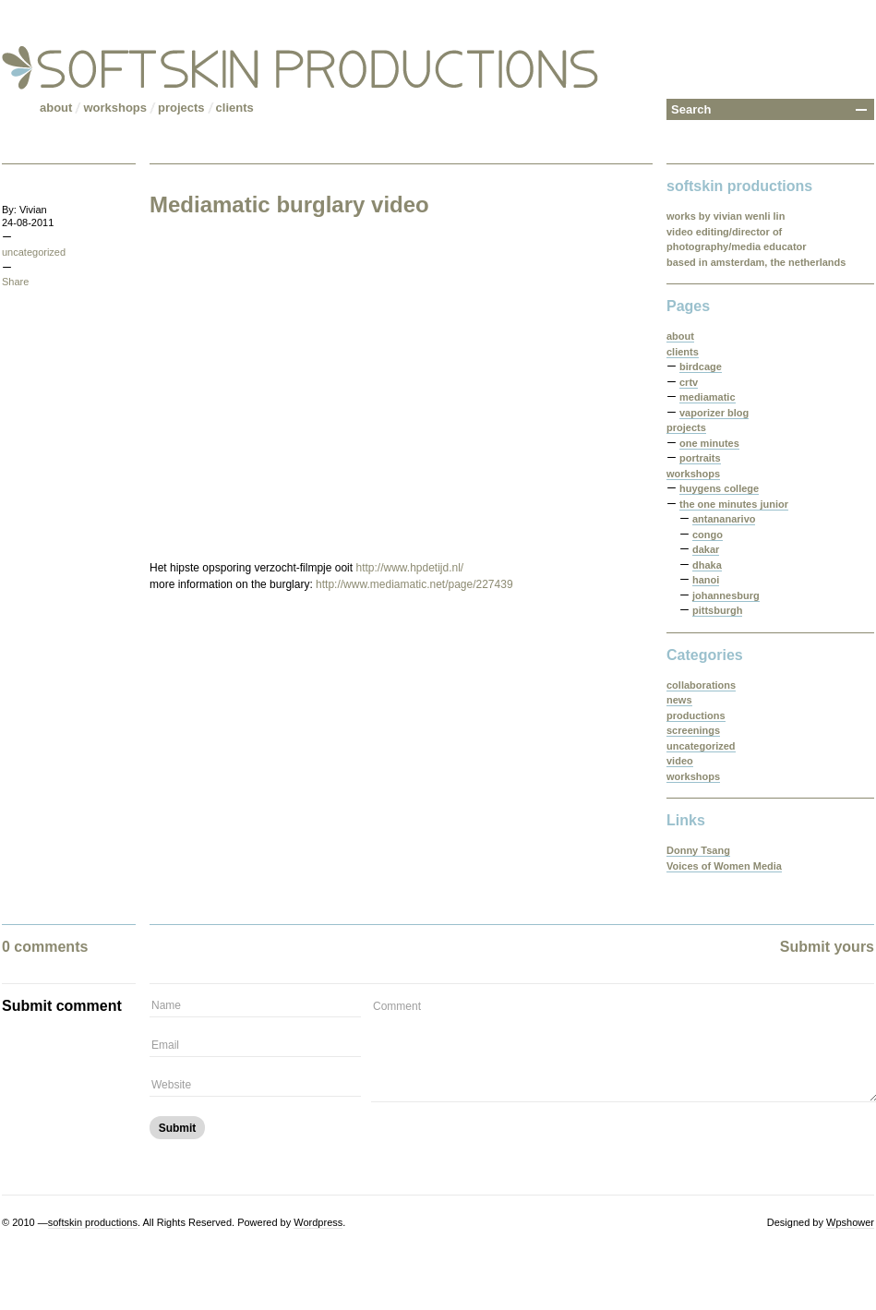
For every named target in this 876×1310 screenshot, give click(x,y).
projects (181, 107)
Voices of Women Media (724, 865)
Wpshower (850, 1222)
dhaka (707, 565)
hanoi (705, 579)
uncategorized (34, 252)
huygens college (719, 488)
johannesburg (726, 595)
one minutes (709, 443)
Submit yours (827, 947)
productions (696, 715)
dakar (705, 549)
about (56, 107)
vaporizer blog (714, 412)
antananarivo (723, 518)
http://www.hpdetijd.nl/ (409, 567)
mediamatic (707, 397)
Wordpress (318, 1222)
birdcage (700, 366)
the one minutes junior (733, 504)
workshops (115, 107)
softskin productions (93, 1222)
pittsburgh (717, 610)
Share (15, 281)
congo (707, 534)
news (679, 699)
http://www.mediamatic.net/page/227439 (414, 584)
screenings (693, 730)
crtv (688, 382)
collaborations (701, 685)
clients (235, 107)
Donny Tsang (698, 850)
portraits (700, 457)
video (679, 760)
